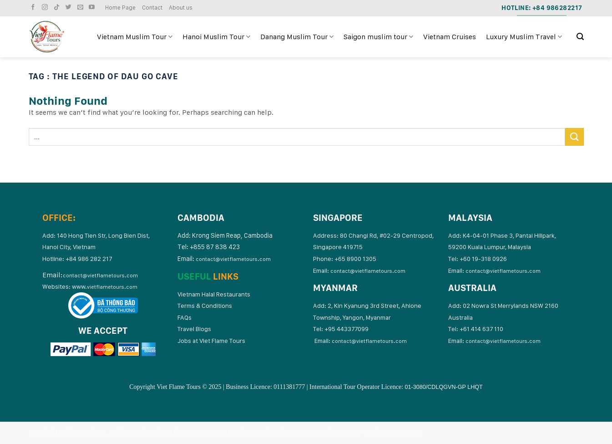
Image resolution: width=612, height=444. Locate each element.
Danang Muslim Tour (297, 36)
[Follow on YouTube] (93, 7)
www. (104, 286)
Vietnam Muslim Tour (134, 36)
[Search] (580, 37)
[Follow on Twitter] (70, 7)
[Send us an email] (81, 7)
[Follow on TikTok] (58, 7)
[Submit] (574, 137)
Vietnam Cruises (449, 36)
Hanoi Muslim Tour (216, 36)
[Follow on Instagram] (46, 7)
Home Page (120, 7)
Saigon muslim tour (378, 36)
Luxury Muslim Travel (524, 36)
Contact (152, 7)
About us (180, 7)
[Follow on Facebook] (34, 7)
